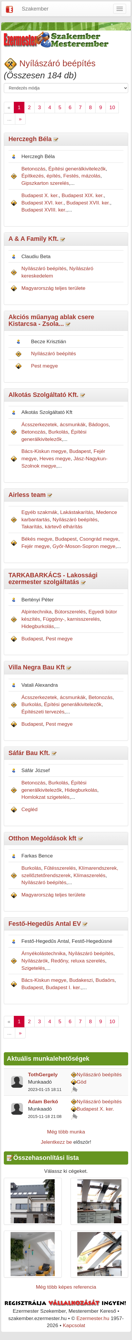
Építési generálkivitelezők (77, 169)
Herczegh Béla (31, 139)
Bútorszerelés (70, 612)
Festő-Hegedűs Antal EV (45, 923)
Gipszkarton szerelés (45, 183)
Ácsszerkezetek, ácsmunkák (53, 424)
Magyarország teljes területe (53, 288)
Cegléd (29, 809)
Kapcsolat (74, 1325)
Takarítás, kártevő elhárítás (52, 526)
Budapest (80, 451)
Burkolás (58, 432)
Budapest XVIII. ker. (43, 210)
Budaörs (105, 980)
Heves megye (55, 458)
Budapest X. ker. (40, 195)
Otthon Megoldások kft (42, 838)
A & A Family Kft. (34, 238)
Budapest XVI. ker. (42, 203)
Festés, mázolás (81, 176)
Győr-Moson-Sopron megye (84, 546)
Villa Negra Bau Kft (37, 667)
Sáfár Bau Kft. (29, 753)
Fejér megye (35, 546)
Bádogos (98, 424)
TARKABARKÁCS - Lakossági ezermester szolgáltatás (53, 579)
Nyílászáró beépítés (57, 63)
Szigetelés (33, 968)
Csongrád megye (98, 539)
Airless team (27, 494)
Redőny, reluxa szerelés (78, 961)
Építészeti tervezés (42, 712)
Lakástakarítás (76, 512)
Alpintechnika (36, 612)
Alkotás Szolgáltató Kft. (43, 394)
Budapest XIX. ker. (82, 195)
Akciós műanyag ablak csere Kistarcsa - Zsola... (51, 320)
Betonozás (33, 169)
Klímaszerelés (89, 875)
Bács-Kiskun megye (43, 451)
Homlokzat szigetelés (45, 797)
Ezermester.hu (92, 1318)
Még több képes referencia (66, 1287)
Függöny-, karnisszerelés (71, 619)
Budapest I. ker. (63, 987)
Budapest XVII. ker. (88, 203)
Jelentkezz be (56, 1142)
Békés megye (36, 539)
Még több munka (66, 1132)
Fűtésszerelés (60, 868)
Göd (81, 1082)
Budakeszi (81, 980)
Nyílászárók (34, 961)
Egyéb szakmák (39, 512)
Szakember (35, 9)
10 (112, 107)
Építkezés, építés (41, 176)
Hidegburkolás (37, 626)
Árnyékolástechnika (43, 953)
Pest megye (44, 366)
